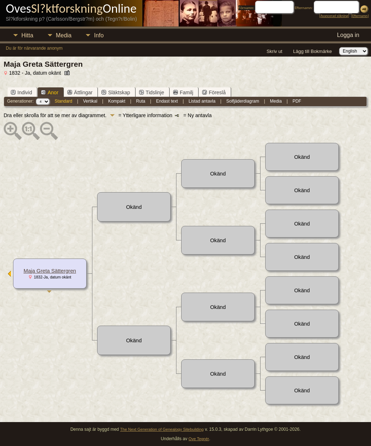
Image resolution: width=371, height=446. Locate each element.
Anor (49, 92)
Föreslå (214, 92)
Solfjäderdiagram (242, 101)
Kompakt (116, 101)
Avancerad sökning (334, 15)
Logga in (348, 35)
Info (99, 35)
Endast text (167, 101)
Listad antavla (202, 101)
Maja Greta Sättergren (50, 271)
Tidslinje (151, 92)
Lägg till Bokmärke (312, 51)
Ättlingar (79, 92)
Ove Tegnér (198, 439)
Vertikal (90, 101)
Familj (183, 92)
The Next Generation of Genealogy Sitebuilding (162, 429)
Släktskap (115, 92)
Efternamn (359, 15)
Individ (21, 92)
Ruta (140, 101)
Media (64, 35)
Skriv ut (274, 51)
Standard (63, 101)
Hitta (27, 35)
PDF (296, 101)
